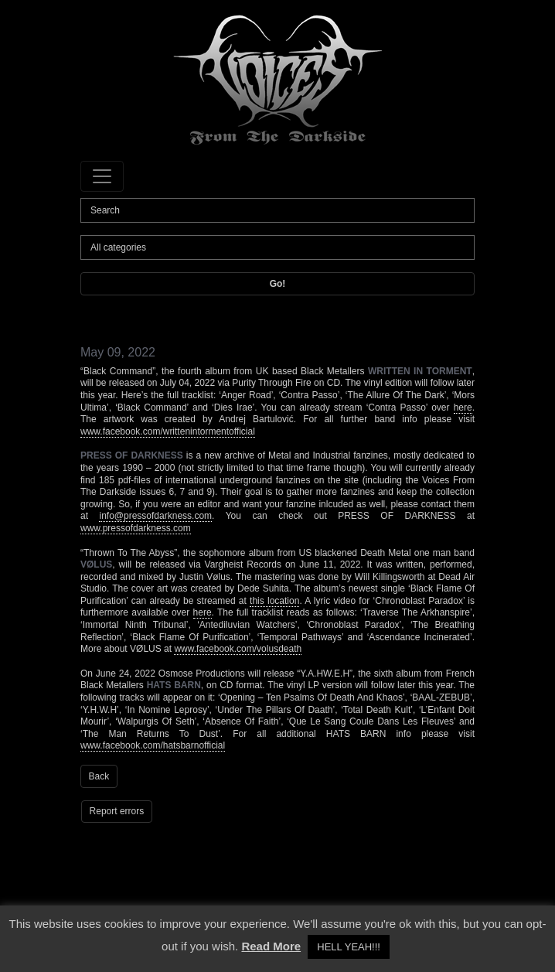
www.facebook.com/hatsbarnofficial (152, 745)
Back (99, 776)
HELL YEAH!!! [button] (348, 947)
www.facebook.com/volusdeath (237, 648)
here (463, 407)
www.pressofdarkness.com (135, 528)
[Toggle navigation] (102, 176)
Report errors (117, 811)
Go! (278, 283)
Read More (271, 946)
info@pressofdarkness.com (155, 515)
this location (274, 600)
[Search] (277, 210)
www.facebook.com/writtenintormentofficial (167, 431)
